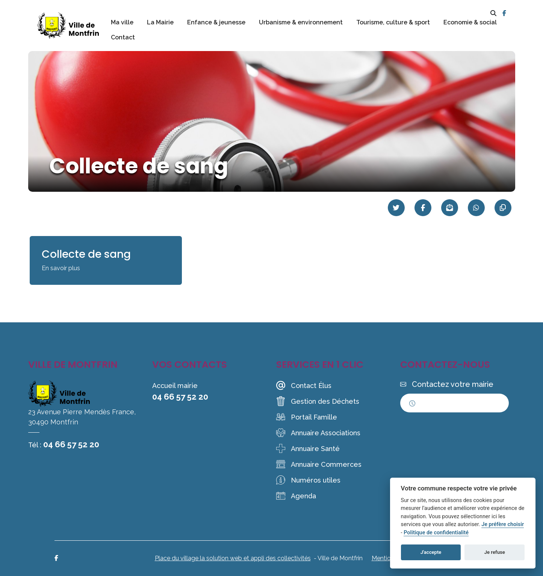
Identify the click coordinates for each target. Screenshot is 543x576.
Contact (123, 37)
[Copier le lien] (503, 207)
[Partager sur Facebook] (422, 207)
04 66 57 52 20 (71, 444)
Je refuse (494, 552)
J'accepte (431, 552)
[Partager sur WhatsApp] (476, 207)
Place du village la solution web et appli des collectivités (233, 558)
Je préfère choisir (502, 524)
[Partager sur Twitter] (396, 207)
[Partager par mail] (449, 207)
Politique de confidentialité (436, 532)
